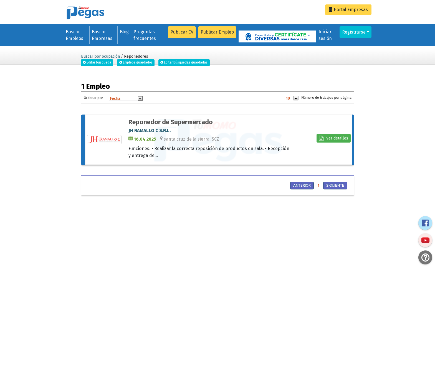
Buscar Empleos (74, 35)
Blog (124, 31)
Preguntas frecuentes (144, 35)
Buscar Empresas (102, 35)
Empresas (348, 9)
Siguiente (335, 185)
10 (288, 98)
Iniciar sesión (325, 35)
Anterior (302, 185)
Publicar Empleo (217, 32)
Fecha (115, 98)
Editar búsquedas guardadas (184, 62)
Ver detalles (333, 138)
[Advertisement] (147, 238)
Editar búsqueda (97, 62)
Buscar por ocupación (100, 56)
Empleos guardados (136, 62)
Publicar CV (181, 32)
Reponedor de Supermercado (170, 122)
